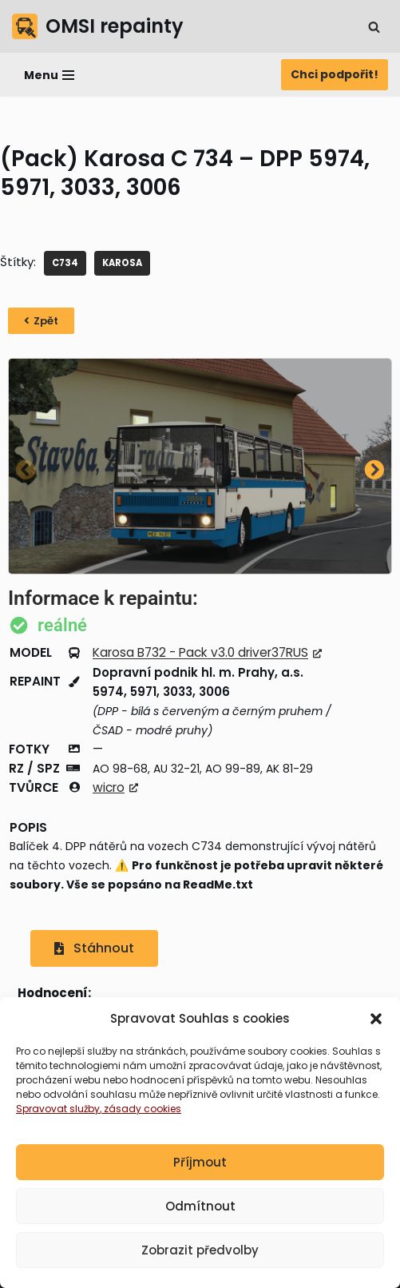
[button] (376, 1019)
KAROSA (122, 262)
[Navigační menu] (49, 75)
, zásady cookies (140, 1108)
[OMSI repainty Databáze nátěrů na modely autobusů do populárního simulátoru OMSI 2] (98, 26)
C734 (65, 262)
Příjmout (200, 1162)
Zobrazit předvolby (200, 1250)
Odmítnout (200, 1206)
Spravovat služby (58, 1108)
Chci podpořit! (334, 74)
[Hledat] (374, 27)
